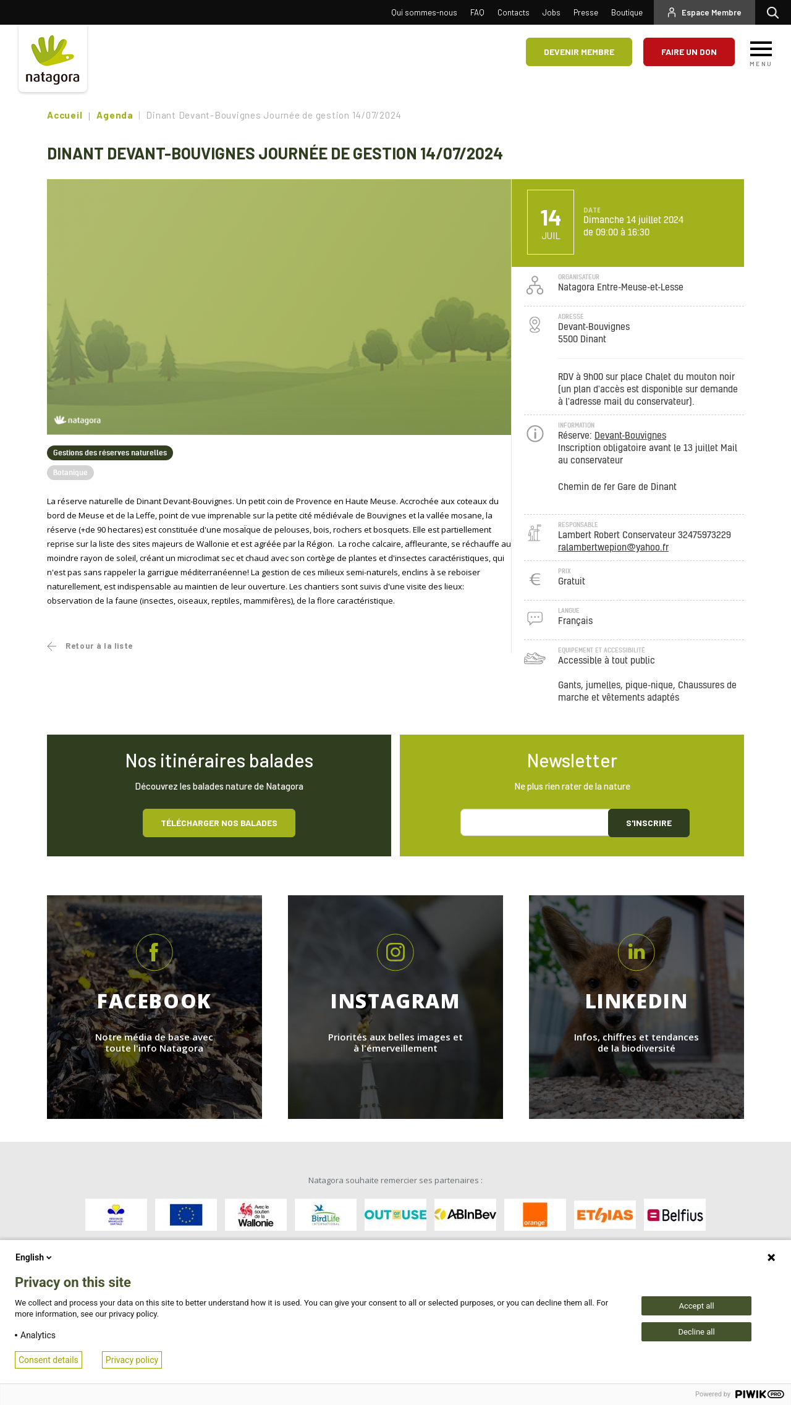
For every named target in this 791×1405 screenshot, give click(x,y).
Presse (585, 12)
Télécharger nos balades (219, 822)
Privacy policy (132, 1360)
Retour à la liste (99, 646)
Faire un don (689, 51)
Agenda (114, 114)
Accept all (696, 1305)
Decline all (696, 1331)
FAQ (477, 12)
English (34, 1257)
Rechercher (776, 12)
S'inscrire (649, 822)
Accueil (64, 114)
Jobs (551, 12)
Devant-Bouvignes (630, 436)
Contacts (513, 12)
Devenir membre (579, 51)
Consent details (48, 1360)
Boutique (627, 12)
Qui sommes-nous (424, 12)
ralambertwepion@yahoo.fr (613, 547)
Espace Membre (712, 12)
